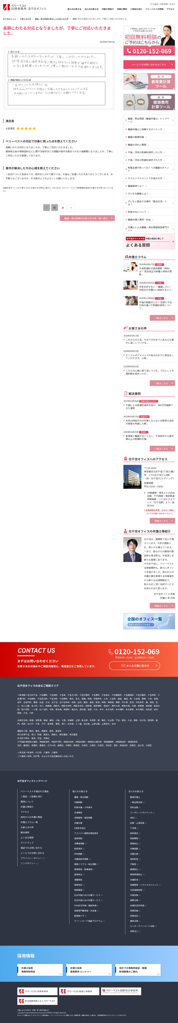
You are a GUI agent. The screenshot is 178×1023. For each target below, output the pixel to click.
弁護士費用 (122, 9)
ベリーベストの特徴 (154, 9)
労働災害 (78, 822)
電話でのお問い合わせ (31, 846)
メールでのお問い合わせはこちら (149, 64)
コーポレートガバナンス (141, 811)
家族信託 (78, 884)
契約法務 (134, 806)
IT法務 (133, 827)
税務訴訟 (134, 842)
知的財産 (134, 858)
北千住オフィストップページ (32, 780)
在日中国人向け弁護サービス (87, 894)
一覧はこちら (161, 318)
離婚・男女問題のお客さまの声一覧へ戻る (86, 218)
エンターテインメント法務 (142, 925)
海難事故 (78, 878)
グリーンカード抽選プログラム (88, 920)
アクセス (170, 9)
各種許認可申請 (137, 904)
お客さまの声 (27, 826)
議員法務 (134, 920)
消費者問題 (79, 842)
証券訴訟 (78, 873)
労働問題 (78, 801)
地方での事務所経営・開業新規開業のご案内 (133, 969)
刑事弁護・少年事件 (83, 806)
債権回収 (134, 878)
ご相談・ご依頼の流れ (31, 795)
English (155, 4)
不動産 (133, 863)
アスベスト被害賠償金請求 (86, 832)
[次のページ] (71, 207)
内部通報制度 (136, 889)
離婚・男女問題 (81, 796)
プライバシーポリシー (31, 857)
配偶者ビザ (79, 915)
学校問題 (78, 853)
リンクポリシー (28, 862)
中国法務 (134, 894)
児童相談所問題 (81, 858)
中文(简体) (164, 4)
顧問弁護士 (135, 796)
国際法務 (134, 899)
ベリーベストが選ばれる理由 (35, 790)
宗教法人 (134, 930)
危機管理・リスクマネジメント (144, 884)
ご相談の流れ (136, 9)
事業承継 (134, 909)
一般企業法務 (136, 801)
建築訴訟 (134, 868)
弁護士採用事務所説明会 (28, 969)
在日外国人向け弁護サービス (87, 899)
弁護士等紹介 (108, 9)
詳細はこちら (161, 520)
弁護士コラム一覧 (29, 821)
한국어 (172, 4)
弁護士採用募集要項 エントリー (80, 969)
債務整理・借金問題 (83, 816)
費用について (27, 800)
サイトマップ (27, 841)
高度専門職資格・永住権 (85, 909)
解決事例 (25, 831)
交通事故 (78, 811)
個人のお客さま (74, 9)
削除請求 (78, 847)
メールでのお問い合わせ (32, 852)
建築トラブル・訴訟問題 (85, 863)
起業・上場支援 (137, 822)
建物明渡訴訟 (136, 873)
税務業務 (78, 889)
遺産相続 (78, 837)
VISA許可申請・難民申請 (85, 904)
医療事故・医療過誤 (83, 868)
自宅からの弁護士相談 (31, 816)
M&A (132, 816)
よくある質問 (27, 836)
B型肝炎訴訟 (80, 827)
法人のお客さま (92, 9)
